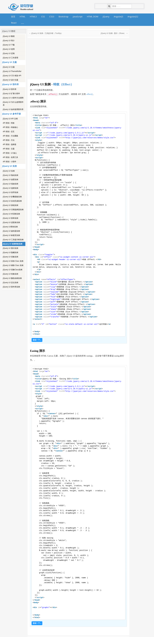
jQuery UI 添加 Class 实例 (13, 261)
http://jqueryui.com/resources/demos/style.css (89, 138)
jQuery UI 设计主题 (10, 80)
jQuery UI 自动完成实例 (12, 201)
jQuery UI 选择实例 (10, 188)
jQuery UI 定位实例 (10, 282)
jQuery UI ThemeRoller (12, 71)
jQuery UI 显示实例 (10, 248)
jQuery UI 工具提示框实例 (13, 239)
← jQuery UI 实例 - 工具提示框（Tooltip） (46, 33)
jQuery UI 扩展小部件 (11, 93)
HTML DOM (92, 16)
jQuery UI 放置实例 (10, 179)
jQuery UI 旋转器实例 (11, 231)
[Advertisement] (13, 334)
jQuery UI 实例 (9, 171)
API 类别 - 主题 (8, 148)
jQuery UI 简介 (9, 40)
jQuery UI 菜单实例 (10, 218)
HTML (22, 16)
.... (22, 23)
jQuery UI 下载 (9, 45)
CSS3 (51, 16)
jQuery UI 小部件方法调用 (13, 97)
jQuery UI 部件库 (9, 89)
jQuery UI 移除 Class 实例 (13, 265)
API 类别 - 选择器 (9, 144)
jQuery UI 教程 (9, 36)
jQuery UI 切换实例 (10, 256)
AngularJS (118, 16)
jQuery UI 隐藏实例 (10, 252)
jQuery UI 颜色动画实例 (12, 278)
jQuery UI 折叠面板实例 (12, 196)
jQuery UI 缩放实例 (10, 183)
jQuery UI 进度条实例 (11, 222)
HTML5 (33, 16)
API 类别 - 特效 (8, 123)
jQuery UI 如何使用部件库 (13, 109)
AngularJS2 (133, 16)
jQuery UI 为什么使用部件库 (13, 103)
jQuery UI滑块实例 (10, 226)
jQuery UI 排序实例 (10, 192)
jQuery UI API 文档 (10, 118)
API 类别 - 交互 (8, 131)
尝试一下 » (37, 340)
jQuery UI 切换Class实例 (12, 269)
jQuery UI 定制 (9, 53)
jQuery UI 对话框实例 (11, 214)
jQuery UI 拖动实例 (10, 175)
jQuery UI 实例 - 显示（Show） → (114, 33)
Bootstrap (63, 16)
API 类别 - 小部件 (9, 161)
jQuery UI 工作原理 (10, 57)
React (14, 22)
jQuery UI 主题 (9, 67)
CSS (43, 16)
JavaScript (77, 16)
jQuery (106, 16)
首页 (13, 16)
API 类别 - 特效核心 (10, 127)
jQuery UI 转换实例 (10, 274)
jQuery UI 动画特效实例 (12, 244)
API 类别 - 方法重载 (10, 136)
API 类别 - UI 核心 (10, 153)
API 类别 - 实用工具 (10, 157)
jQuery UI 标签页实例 (11, 235)
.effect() (89, 94)
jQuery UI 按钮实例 (10, 205)
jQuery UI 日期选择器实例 (13, 209)
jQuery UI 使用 (9, 49)
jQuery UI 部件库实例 (11, 286)
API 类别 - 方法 (8, 140)
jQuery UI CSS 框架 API (12, 75)
